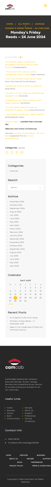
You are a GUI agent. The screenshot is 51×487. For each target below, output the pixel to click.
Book (9, 416)
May (14, 222)
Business (11, 410)
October (16, 205)
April (14, 225)
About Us (29, 410)
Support (28, 413)
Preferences (30, 416)
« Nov (10, 304)
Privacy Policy (13, 418)
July (14, 215)
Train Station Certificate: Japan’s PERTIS (25, 114)
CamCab (39, 24)
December (17, 239)
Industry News (11, 122)
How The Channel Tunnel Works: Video (24, 79)
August (15, 212)
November (17, 202)
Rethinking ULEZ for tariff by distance (23, 86)
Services (28, 408)
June (14, 218)
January (16, 235)
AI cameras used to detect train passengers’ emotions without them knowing (21, 64)
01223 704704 (13, 439)
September (17, 208)
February (16, 232)
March (15, 229)
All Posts (24, 24)
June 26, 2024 (12, 57)
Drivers (10, 413)
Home (10, 24)
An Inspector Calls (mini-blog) (24, 318)
